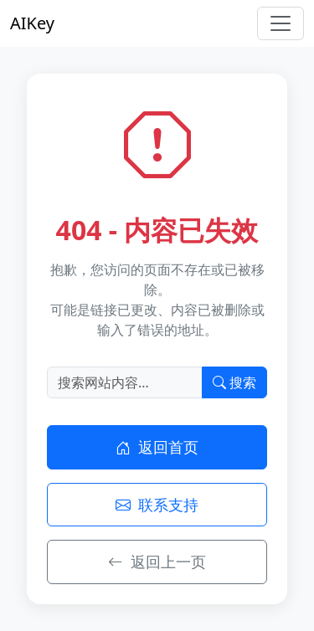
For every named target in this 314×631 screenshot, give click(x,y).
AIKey (32, 23)
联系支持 (157, 505)
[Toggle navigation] (280, 23)
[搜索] (125, 382)
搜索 (234, 382)
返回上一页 (157, 561)
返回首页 (157, 447)
